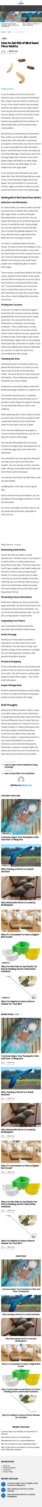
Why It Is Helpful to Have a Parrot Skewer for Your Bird (18, 1002)
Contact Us (7, 1470)
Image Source (7, 89)
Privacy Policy (8, 1472)
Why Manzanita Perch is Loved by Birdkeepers (18, 903)
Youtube (17, 544)
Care (4, 899)
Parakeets (6, 833)
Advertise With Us (9, 1468)
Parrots (5, 865)
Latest (21, 2)
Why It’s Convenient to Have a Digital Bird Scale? (20, 935)
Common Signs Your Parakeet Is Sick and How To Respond (10, 25)
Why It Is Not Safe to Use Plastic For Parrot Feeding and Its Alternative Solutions (19, 969)
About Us (6, 1466)
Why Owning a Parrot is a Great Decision (32, 24)
